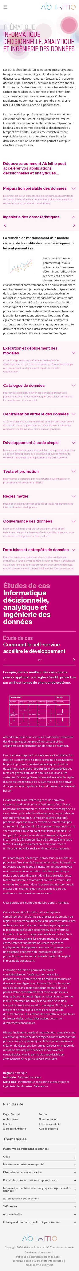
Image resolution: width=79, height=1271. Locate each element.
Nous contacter (48, 1119)
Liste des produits (49, 1124)
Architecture (11, 1119)
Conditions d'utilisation (38, 1252)
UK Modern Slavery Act (39, 1265)
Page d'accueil (11, 1114)
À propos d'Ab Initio (15, 1128)
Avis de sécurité (48, 1128)
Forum (43, 1114)
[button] (62, 1149)
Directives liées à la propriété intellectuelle (38, 1261)
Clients (7, 1124)
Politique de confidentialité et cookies (38, 1257)
